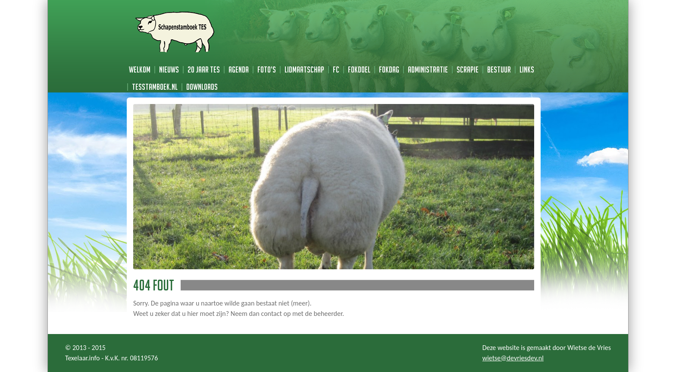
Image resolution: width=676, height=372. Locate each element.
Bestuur (499, 69)
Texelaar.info (82, 358)
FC (336, 69)
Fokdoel (359, 69)
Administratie (428, 69)
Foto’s (266, 69)
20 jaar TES (204, 69)
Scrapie (468, 69)
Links (527, 69)
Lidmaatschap (304, 69)
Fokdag (389, 69)
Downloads (202, 86)
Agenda (238, 69)
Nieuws (169, 69)
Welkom (139, 69)
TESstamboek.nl (155, 86)
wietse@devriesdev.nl (513, 358)
